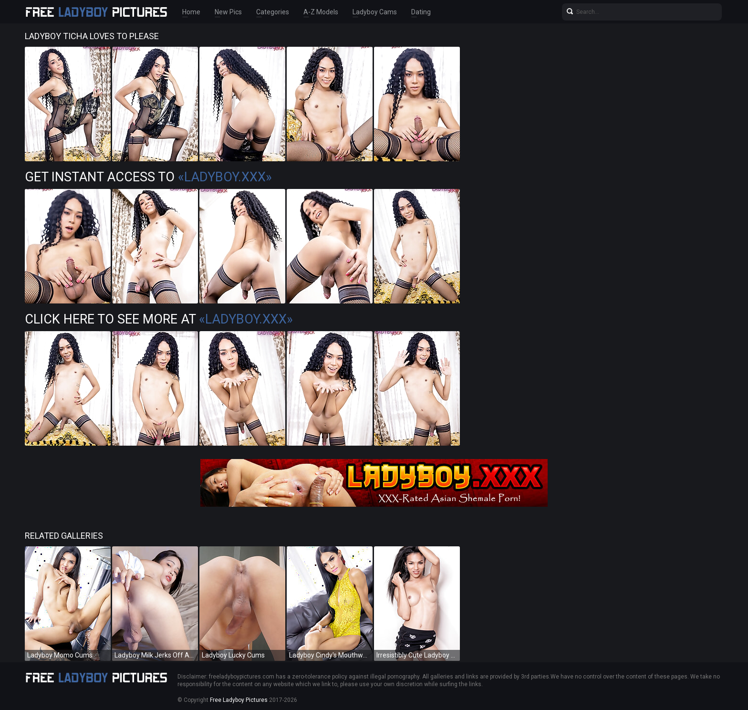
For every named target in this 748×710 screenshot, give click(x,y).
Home (191, 12)
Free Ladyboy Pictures (239, 700)
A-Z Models (320, 12)
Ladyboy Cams (375, 12)
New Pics (228, 12)
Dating (421, 12)
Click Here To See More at (159, 319)
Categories (272, 12)
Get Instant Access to (148, 177)
